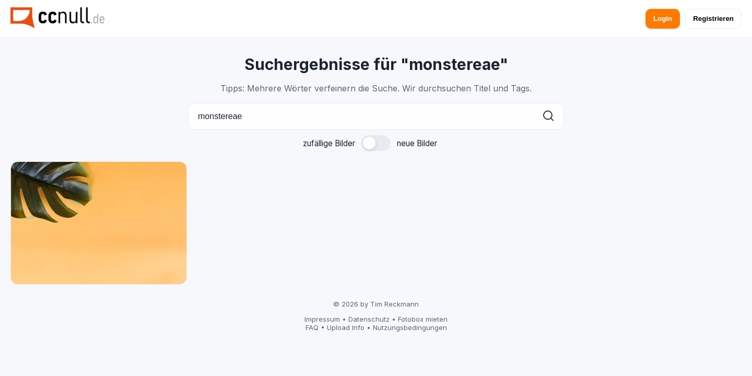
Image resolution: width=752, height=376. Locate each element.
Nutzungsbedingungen (410, 327)
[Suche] (376, 116)
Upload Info (346, 327)
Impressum (322, 319)
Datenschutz (369, 319)
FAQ (312, 327)
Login (662, 18)
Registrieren (713, 18)
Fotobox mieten (423, 319)
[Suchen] (548, 116)
